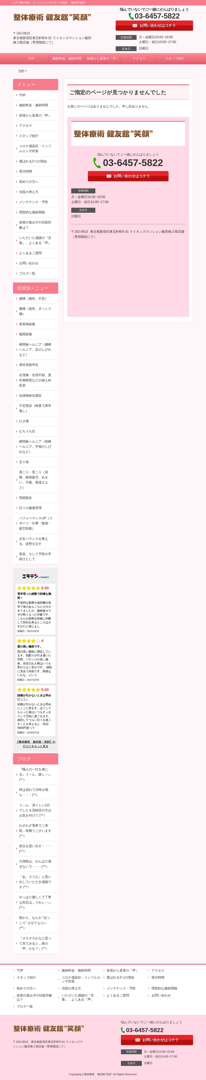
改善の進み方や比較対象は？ (35, 225)
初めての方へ (28, 181)
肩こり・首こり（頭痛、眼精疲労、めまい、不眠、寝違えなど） (33, 479)
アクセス (139, 58)
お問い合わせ (28, 263)
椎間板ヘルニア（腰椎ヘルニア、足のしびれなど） (35, 349)
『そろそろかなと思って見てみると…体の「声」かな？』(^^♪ (35, 943)
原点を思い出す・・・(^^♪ (35, 848)
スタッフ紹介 (174, 58)
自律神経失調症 (30, 395)
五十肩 (24, 462)
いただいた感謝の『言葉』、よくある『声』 (35, 240)
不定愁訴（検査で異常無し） (35, 408)
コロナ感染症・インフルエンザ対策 (35, 148)
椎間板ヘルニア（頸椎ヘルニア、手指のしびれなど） (35, 446)
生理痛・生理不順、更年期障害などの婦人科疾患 (35, 380)
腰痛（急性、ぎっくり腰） (35, 311)
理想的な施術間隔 (32, 212)
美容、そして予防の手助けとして (35, 556)
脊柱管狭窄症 (28, 365)
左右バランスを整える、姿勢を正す (33, 541)
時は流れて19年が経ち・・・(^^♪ (33, 792)
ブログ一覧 (27, 273)
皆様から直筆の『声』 (103, 58)
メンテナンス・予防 (33, 202)
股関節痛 (25, 334)
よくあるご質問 (30, 253)
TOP (31, 58)
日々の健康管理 (30, 508)
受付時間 (25, 171)
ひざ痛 (24, 421)
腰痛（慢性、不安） (33, 298)
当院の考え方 (28, 192)
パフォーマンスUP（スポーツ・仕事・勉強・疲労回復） (36, 523)
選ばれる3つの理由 (33, 161)
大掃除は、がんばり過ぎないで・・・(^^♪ (35, 864)
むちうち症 (27, 431)
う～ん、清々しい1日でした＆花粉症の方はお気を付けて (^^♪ (35, 810)
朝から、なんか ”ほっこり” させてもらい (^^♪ (34, 923)
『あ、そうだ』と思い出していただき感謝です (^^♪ (35, 882)
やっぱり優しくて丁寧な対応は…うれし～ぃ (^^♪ (35, 902)
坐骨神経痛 (27, 324)
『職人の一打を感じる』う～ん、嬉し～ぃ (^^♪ (35, 774)
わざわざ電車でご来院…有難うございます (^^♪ (35, 830)
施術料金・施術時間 (67, 58)
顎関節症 (25, 498)
